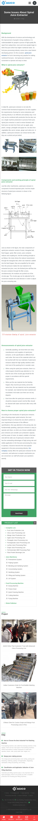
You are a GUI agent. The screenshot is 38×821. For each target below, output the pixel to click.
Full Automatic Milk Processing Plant (18, 550)
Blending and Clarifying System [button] (18, 566)
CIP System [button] (12, 578)
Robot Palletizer (11, 603)
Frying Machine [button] (13, 598)
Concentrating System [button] (15, 569)
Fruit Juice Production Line (15, 530)
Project (5, 614)
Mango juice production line (16, 535)
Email (26, 818)
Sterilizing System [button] (14, 572)
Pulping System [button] (13, 563)
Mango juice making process (12, 756)
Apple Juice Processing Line (16, 538)
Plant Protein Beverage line (16, 552)
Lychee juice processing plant (16, 545)
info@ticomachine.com (19, 805)
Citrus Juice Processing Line (16, 533)
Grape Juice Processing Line (16, 547)
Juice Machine (24, 793)
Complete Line (10, 528)
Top (34, 818)
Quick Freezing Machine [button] (16, 592)
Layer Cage (19, 812)
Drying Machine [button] (13, 586)
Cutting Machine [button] (13, 595)
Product (11, 818)
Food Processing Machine (14, 583)
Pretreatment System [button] (15, 559)
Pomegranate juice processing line (18, 542)
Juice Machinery (11, 557)
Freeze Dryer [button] (12, 589)
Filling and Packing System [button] (16, 575)
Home (6, 793)
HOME (18, 19)
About (30, 795)
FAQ (22, 19)
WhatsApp (19, 818)
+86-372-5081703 (9, 800)
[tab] (19, 559)
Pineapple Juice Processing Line (17, 540)
